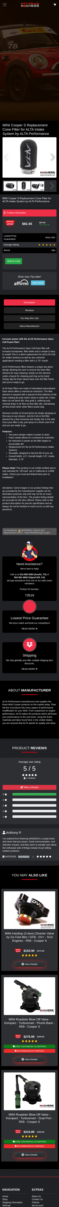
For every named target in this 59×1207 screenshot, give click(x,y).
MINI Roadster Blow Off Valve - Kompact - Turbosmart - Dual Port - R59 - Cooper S (29, 1118)
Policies (35, 1202)
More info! (50, 237)
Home (5, 1196)
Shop (5, 1199)
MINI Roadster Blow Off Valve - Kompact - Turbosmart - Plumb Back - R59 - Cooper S (29, 1023)
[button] (53, 157)
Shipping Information (12, 1202)
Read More (29, 628)
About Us (36, 1196)
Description (29, 302)
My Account (37, 1205)
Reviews (29, 310)
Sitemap (6, 1205)
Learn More (38, 283)
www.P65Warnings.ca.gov (37, 532)
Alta (53, 250)
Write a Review (30, 787)
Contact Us (37, 1199)
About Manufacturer (29, 326)
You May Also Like (29, 318)
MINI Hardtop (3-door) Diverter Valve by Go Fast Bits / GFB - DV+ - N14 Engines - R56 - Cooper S (29, 937)
